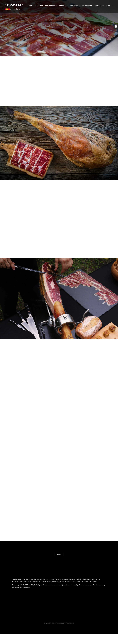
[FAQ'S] (59, 554)
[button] (112, 5)
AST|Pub (72, 623)
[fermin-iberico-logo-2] (59, 564)
